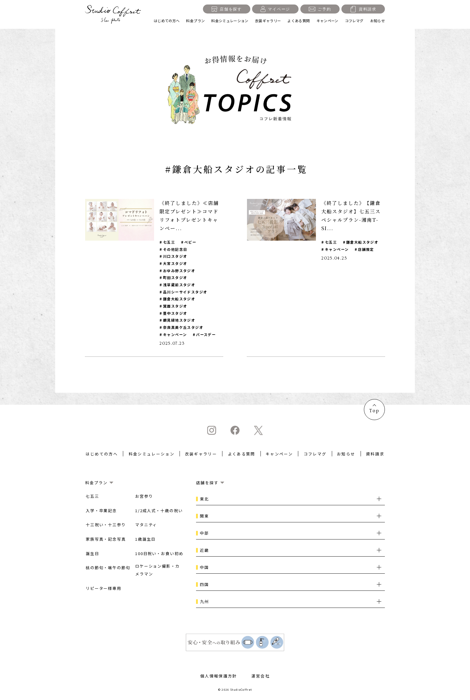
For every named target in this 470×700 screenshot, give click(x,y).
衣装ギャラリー (268, 20)
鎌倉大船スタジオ (179, 299)
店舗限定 (366, 249)
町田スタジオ (175, 278)
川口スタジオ (175, 256)
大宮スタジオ (175, 263)
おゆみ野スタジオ (179, 270)
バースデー (206, 335)
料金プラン (195, 20)
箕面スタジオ (175, 306)
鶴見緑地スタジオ (179, 321)
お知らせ (377, 20)
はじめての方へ (167, 20)
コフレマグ (354, 20)
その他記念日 (175, 249)
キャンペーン (327, 20)
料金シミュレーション (229, 20)
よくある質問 (298, 20)
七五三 (169, 242)
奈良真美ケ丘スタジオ (183, 328)
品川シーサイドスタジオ (185, 292)
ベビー (191, 242)
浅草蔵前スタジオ (179, 285)
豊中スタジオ (175, 314)
